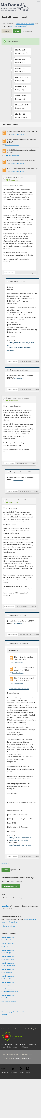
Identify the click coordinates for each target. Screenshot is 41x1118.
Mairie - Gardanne (7, 972)
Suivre (17, 31)
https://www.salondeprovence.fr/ (20, 838)
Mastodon (14, 1070)
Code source (5, 1070)
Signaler (33, 273)
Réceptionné (13, 180)
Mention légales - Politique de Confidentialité (15, 1047)
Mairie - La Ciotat (6, 978)
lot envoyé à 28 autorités (18, 26)
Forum (28, 1070)
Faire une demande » (11, 886)
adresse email (18, 378)
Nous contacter (20, 1044)
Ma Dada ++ (6, 906)
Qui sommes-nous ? (7, 1044)
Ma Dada (15, 7)
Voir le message (19, 134)
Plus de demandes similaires (9, 1001)
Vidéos (22, 1070)
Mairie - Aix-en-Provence (9, 940)
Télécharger (19, 662)
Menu (38, 2)
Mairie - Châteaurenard (8, 965)
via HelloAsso (27, 1058)
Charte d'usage (31, 1044)
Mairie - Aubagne (6, 953)
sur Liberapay (17, 1058)
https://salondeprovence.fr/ (18, 840)
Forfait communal (8, 937)
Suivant (12, 926)
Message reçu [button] (15, 281)
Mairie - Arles (5, 946)
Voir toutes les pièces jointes (19, 689)
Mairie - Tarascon (7, 998)
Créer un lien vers (22, 273)
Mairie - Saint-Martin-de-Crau (10, 991)
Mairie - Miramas (6, 985)
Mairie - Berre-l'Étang (8, 959)
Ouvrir (12, 134)
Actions (6, 31)
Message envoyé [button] (12, 177)
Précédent (5, 926)
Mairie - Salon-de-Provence (25, 24)
